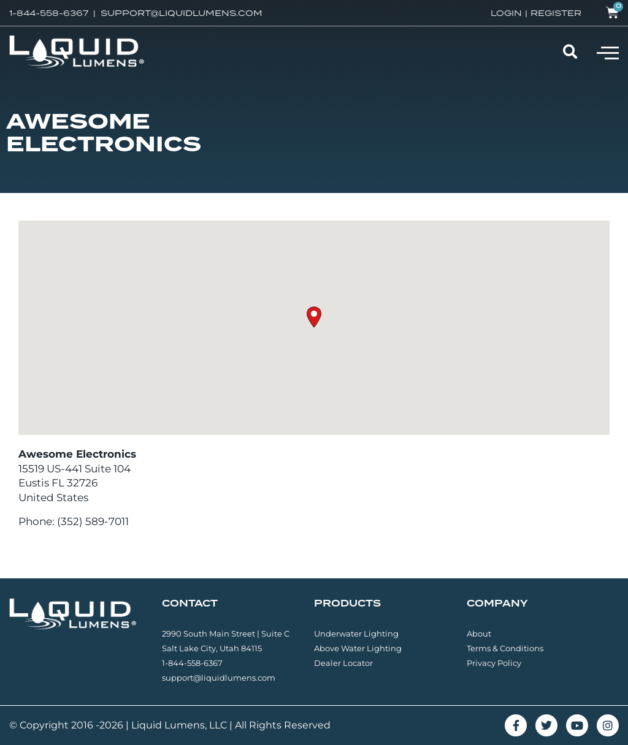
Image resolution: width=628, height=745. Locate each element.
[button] (608, 52)
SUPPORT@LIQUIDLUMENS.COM (181, 12)
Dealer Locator (343, 663)
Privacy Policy (494, 663)
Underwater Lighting (356, 633)
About (479, 633)
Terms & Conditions (505, 648)
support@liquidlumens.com (218, 678)
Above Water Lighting (358, 648)
